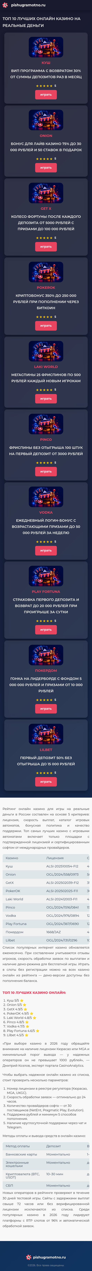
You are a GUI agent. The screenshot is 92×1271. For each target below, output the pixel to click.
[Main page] (46, 5)
